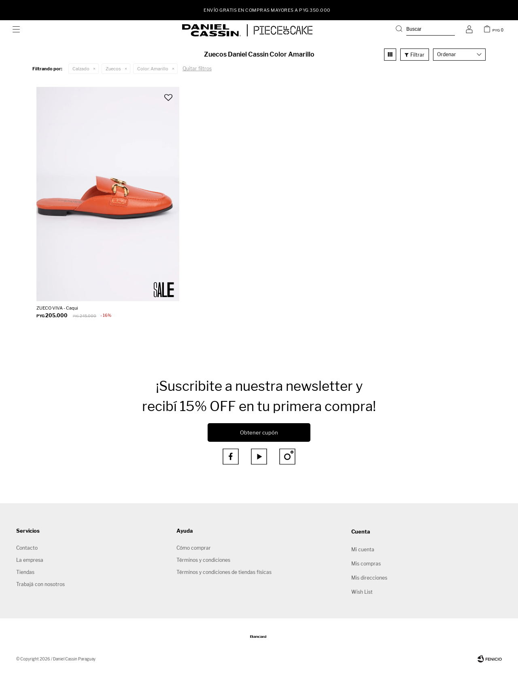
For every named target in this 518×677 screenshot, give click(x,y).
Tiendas (25, 572)
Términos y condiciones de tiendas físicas (224, 572)
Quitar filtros (197, 68)
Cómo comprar (193, 548)
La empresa (29, 560)
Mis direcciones (369, 578)
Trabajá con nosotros (40, 584)
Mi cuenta (362, 549)
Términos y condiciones (203, 560)
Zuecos (113, 69)
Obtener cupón (259, 432)
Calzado (80, 69)
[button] (425, 30)
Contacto (27, 548)
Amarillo (152, 69)
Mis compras (366, 564)
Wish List (362, 592)
